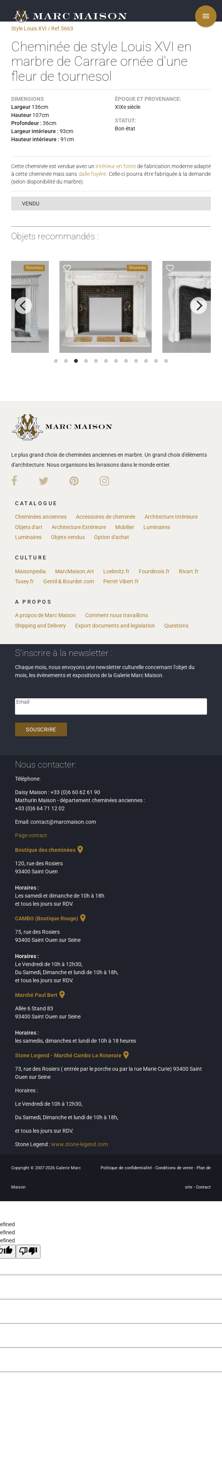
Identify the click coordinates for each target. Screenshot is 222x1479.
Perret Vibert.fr (121, 581)
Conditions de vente (174, 1167)
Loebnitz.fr (116, 571)
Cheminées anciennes (41, 517)
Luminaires (156, 527)
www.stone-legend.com (79, 1144)
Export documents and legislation (115, 626)
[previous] (23, 305)
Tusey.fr (24, 581)
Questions (176, 626)
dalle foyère (92, 174)
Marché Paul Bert (41, 995)
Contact (203, 1187)
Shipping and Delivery (40, 626)
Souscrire (41, 729)
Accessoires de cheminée (105, 517)
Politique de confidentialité (127, 1167)
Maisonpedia (30, 571)
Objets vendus (68, 537)
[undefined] (28, 1252)
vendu (30, 203)
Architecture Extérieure (79, 527)
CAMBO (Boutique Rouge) (51, 918)
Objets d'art (28, 527)
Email (22, 702)
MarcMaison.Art (74, 571)
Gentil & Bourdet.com (68, 581)
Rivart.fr (188, 571)
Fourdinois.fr (154, 571)
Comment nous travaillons (116, 615)
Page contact (31, 835)
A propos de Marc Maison (45, 615)
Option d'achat (111, 537)
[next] (198, 305)
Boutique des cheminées (50, 850)
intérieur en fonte (116, 166)
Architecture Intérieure (171, 517)
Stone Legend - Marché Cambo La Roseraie (73, 1055)
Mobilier (124, 527)
